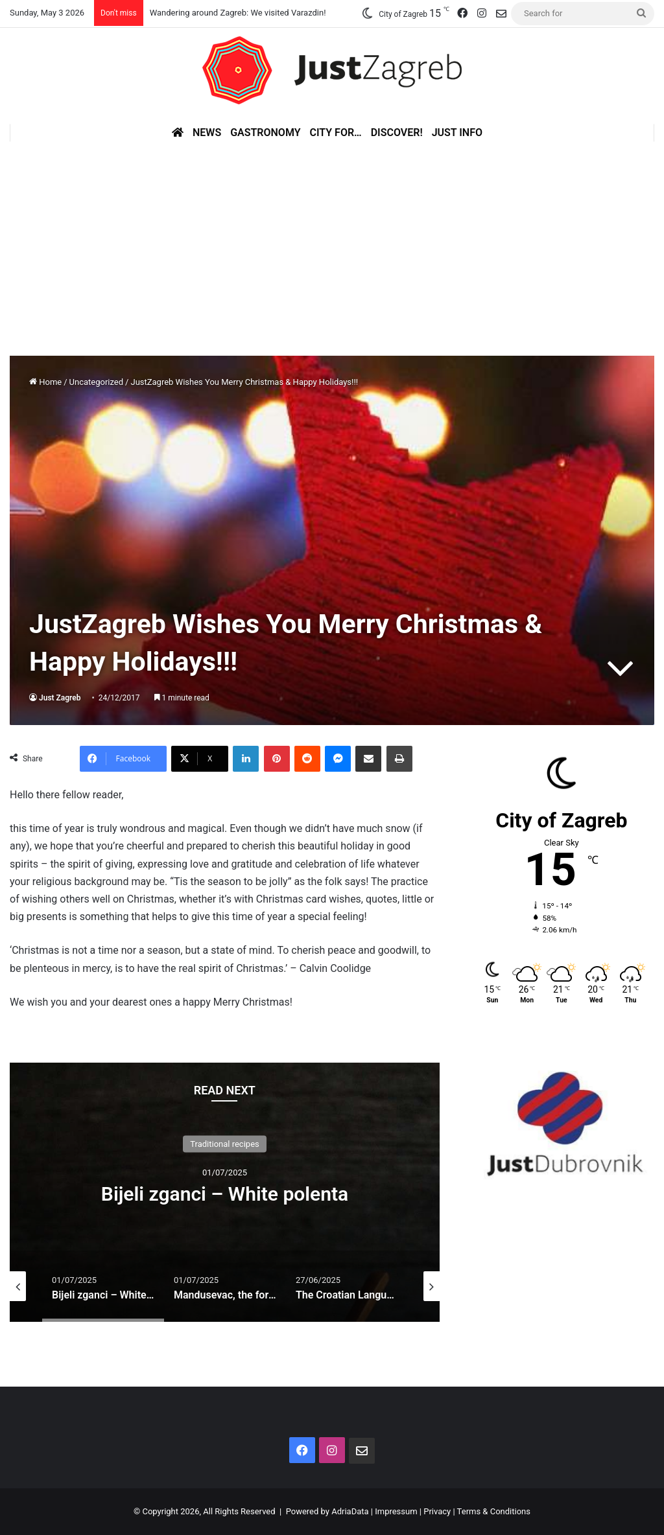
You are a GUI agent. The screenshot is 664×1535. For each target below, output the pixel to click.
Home (45, 382)
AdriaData (349, 1511)
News (207, 132)
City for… (336, 132)
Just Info (457, 132)
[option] (225, 1192)
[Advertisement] (332, 239)
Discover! (397, 132)
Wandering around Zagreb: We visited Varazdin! (238, 12)
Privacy (437, 1511)
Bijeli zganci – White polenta (224, 1194)
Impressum (396, 1511)
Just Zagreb (60, 697)
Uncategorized (96, 382)
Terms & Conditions (493, 1511)
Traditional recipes (224, 1144)
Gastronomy (265, 132)
